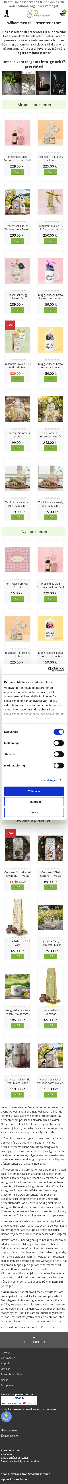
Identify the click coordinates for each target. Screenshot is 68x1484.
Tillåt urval (34, 801)
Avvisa (34, 812)
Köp (17, 171)
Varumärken (8, 1358)
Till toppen (34, 1340)
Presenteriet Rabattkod (15, 1374)
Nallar (4, 1380)
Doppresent (8, 1385)
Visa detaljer (49, 780)
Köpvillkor (7, 1363)
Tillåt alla (34, 791)
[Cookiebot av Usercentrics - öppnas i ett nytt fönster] (48, 669)
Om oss (5, 1369)
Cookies (5, 1352)
